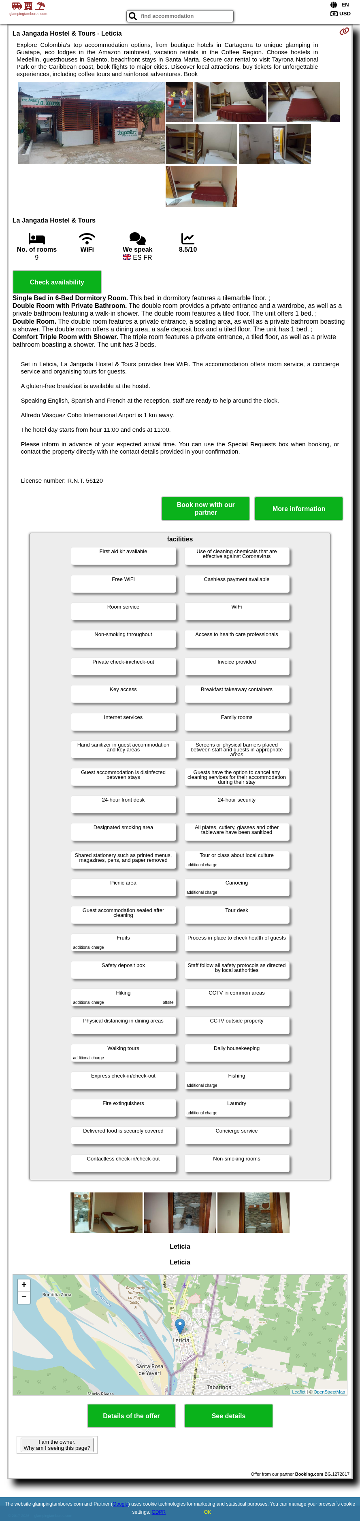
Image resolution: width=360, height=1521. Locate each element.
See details (229, 1416)
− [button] (24, 1298)
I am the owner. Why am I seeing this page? (57, 1445)
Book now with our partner (206, 508)
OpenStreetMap (329, 1391)
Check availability (57, 282)
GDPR (159, 1512)
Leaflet (298, 1391)
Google (120, 1504)
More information (299, 508)
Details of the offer (131, 1416)
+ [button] (24, 1285)
